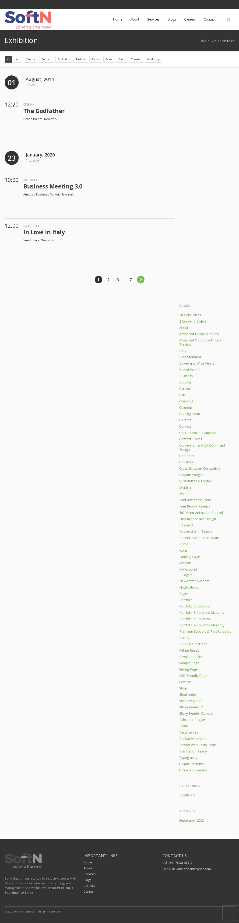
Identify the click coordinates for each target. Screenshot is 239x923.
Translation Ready (193, 751)
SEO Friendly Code (193, 675)
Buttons (185, 382)
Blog (182, 350)
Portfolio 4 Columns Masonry (201, 625)
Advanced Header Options (199, 334)
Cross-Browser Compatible (200, 468)
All (8, 59)
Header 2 (186, 525)
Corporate (187, 456)
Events (215, 41)
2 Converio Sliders (193, 321)
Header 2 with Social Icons (199, 538)
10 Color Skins (190, 315)
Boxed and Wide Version (198, 363)
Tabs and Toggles (193, 719)
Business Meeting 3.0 (52, 186)
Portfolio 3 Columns (194, 606)
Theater (136, 59)
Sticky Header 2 (191, 707)
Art (18, 59)
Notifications (189, 587)
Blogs (87, 880)
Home (184, 544)
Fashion (81, 59)
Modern (185, 563)
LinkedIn (229, 4)
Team (183, 726)
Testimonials (189, 732)
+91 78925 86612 (181, 862)
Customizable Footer (195, 481)
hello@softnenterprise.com (191, 869)
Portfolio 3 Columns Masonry (201, 612)
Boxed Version (190, 369)
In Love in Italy (44, 232)
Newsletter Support (194, 581)
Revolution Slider (192, 656)
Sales (109, 59)
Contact (185, 420)
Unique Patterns (191, 764)
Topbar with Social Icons (198, 745)
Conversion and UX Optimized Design (202, 447)
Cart (182, 395)
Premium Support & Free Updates (205, 631)
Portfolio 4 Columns (194, 619)
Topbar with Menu (193, 738)
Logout (187, 575)
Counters (186, 462)
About (183, 327)
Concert (47, 59)
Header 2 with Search (195, 531)
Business (186, 376)
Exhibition (64, 59)
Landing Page (189, 556)
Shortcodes (188, 694)
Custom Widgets (191, 474)
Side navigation (190, 701)
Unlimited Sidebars (193, 770)
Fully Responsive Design (197, 519)
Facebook (220, 4)
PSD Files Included (193, 644)
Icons (183, 550)
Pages (184, 593)
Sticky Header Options (196, 713)
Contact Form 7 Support (197, 432)
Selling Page (188, 669)
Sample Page (189, 663)
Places (96, 59)
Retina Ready (189, 650)
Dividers (185, 487)
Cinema (30, 59)
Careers (185, 388)
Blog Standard (190, 357)
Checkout (186, 401)
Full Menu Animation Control (201, 512)
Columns (186, 407)
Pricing (184, 637)
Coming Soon (189, 414)
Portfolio (186, 600)
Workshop (153, 59)
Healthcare (187, 795)
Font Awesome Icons (195, 500)
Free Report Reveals (194, 506)
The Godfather (44, 111)
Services (185, 682)
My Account (188, 569)
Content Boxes (190, 439)
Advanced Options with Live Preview (200, 342)
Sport (121, 59)
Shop (183, 688)
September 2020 (191, 820)
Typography (188, 757)
